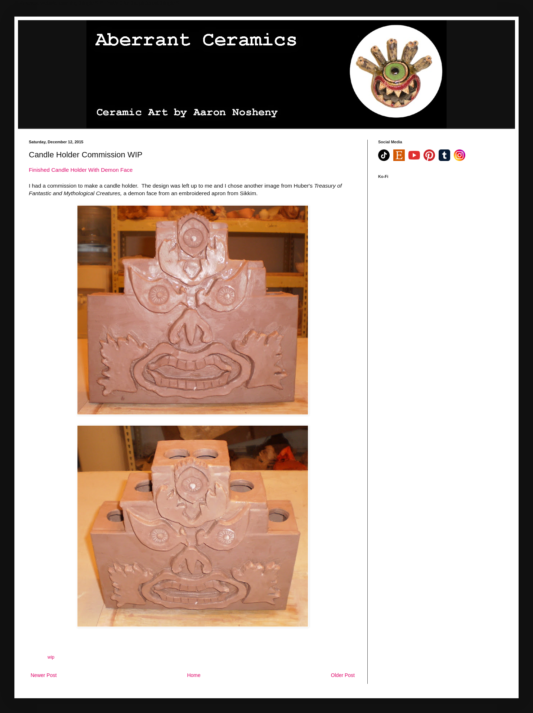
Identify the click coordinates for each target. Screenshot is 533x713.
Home (193, 675)
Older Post (343, 675)
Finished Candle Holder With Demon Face (81, 170)
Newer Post (44, 675)
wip (51, 657)
